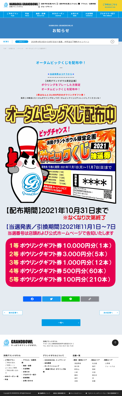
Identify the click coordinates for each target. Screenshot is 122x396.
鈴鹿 (93, 381)
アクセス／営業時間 (87, 4)
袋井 (76, 378)
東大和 (76, 366)
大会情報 (26, 369)
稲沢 (93, 366)
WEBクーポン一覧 (12, 376)
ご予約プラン (10, 360)
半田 (93, 372)
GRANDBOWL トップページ (55, 360)
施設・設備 (27, 365)
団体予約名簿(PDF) (47, 4)
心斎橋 (107, 363)
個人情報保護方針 (60, 393)
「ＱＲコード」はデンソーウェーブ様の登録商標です (103, 393)
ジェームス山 (110, 366)
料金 (6, 379)
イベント (21, 48)
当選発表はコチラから (61, 73)
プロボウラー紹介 (29, 374)
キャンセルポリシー (76, 393)
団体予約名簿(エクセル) (67, 4)
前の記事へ (13, 312)
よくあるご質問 (11, 368)
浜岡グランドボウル (12, 355)
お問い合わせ (28, 381)
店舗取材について (45, 393)
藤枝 (76, 375)
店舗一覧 (76, 355)
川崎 (76, 372)
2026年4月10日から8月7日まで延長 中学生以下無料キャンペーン (60, 41)
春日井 (94, 375)
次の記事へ (108, 312)
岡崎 (93, 369)
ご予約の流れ (10, 362)
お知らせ (12, 48)
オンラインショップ (52, 366)
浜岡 (76, 381)
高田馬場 (77, 363)
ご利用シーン (10, 365)
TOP (4, 48)
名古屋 (94, 363)
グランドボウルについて (53, 355)
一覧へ (61, 322)
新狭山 (76, 369)
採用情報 (26, 378)
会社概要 (48, 363)
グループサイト (45, 7)
